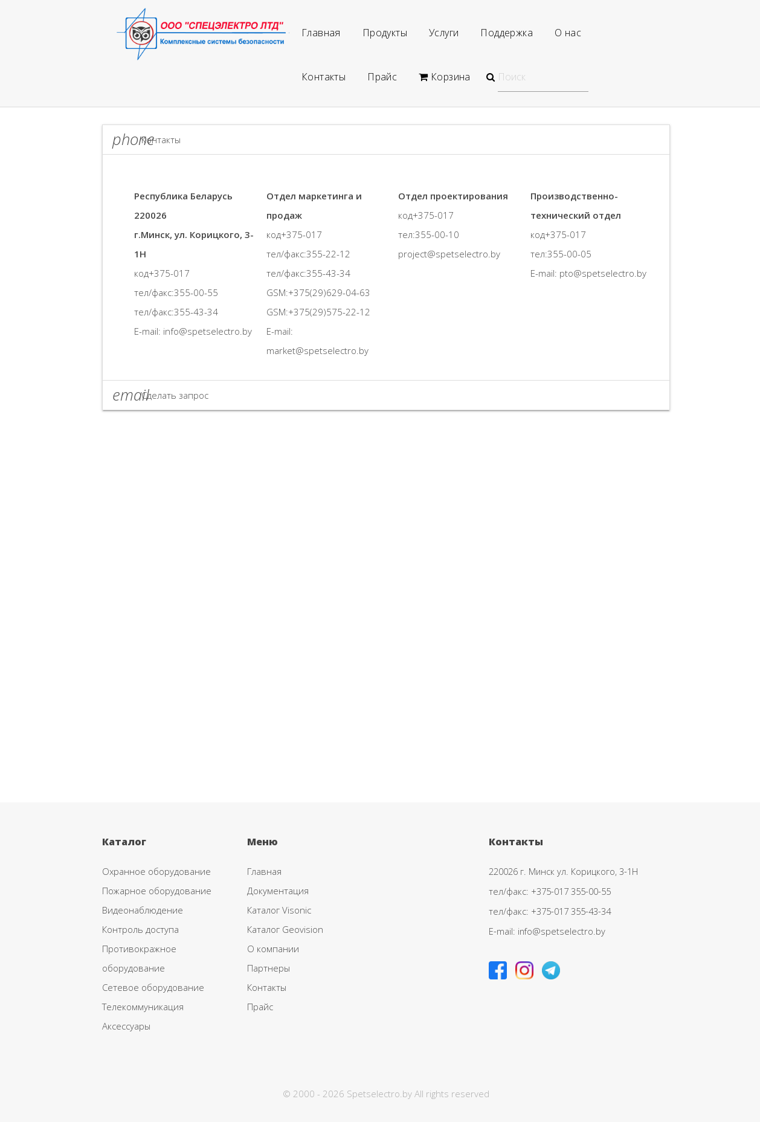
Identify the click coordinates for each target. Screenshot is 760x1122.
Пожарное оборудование (156, 891)
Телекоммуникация (143, 1007)
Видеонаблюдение (142, 910)
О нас (568, 32)
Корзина (445, 77)
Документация (278, 891)
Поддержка (506, 32)
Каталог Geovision (285, 929)
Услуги (444, 32)
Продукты (384, 32)
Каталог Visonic (279, 910)
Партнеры (268, 968)
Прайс (382, 76)
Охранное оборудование (156, 871)
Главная (321, 32)
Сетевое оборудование (153, 987)
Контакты (323, 76)
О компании (273, 949)
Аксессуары (126, 1026)
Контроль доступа (140, 929)
